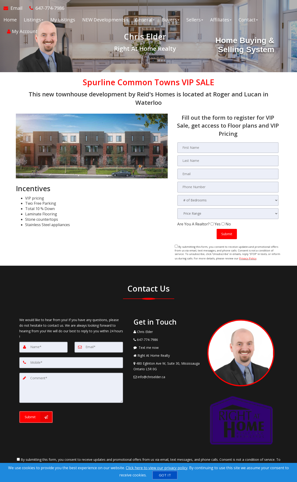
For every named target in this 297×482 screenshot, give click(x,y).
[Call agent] (45, 9)
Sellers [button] (194, 21)
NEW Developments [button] (105, 21)
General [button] (145, 21)
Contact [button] (248, 21)
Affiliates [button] (221, 21)
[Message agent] (167, 346)
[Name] (43, 345)
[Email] (99, 345)
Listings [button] (33, 21)
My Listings (62, 21)
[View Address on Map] (167, 364)
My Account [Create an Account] (22, 32)
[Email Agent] (14, 9)
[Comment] (71, 385)
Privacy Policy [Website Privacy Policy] (247, 257)
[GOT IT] (165, 475)
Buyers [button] (170, 21)
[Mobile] (71, 360)
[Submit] (36, 414)
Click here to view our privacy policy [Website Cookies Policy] (157, 467)
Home (10, 21)
